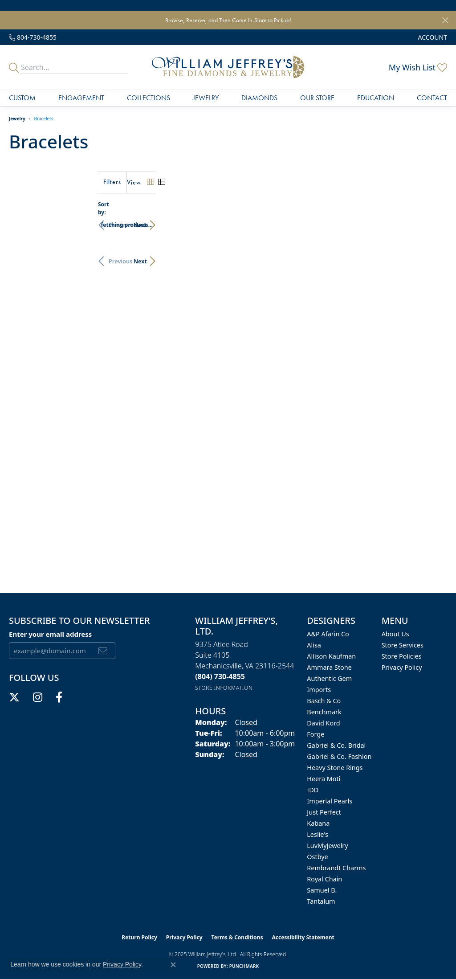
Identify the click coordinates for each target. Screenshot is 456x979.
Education (375, 97)
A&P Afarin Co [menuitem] (328, 634)
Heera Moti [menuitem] (323, 778)
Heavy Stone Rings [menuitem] (334, 767)
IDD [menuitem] (312, 790)
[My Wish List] (418, 67)
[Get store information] (223, 688)
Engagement (81, 97)
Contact (432, 97)
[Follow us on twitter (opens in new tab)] (14, 697)
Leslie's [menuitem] (317, 834)
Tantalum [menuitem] (321, 901)
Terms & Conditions (237, 937)
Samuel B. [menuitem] (322, 890)
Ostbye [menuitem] (317, 856)
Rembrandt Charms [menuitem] (336, 868)
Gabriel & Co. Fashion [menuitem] (339, 756)
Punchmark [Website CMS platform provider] (244, 966)
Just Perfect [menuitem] (324, 812)
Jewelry (206, 97)
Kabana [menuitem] (318, 823)
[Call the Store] (220, 676)
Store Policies (402, 656)
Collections (148, 97)
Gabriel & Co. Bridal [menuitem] (336, 745)
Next (431, 221)
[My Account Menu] (432, 37)
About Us (395, 634)
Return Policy (139, 937)
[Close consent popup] (173, 964)
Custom (22, 97)
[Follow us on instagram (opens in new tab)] (37, 697)
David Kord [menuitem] (323, 723)
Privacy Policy (402, 667)
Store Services (402, 645)
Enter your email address (50, 634)
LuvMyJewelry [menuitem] (327, 845)
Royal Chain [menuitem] (324, 879)
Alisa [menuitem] (314, 645)
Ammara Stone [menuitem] (329, 667)
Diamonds (259, 97)
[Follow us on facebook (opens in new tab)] (59, 697)
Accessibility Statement (303, 937)
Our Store (317, 97)
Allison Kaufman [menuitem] (331, 656)
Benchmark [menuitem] (324, 712)
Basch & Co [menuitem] (324, 700)
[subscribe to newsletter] (103, 651)
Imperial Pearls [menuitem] (329, 801)
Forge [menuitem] (315, 734)
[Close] (445, 20)
